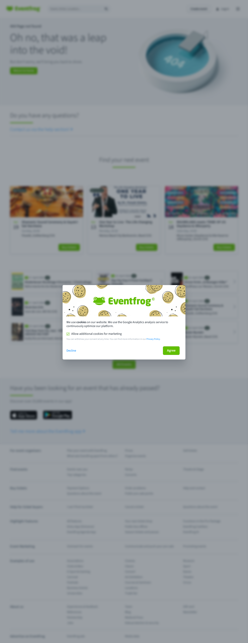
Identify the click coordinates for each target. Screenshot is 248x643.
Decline (71, 351)
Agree (171, 350)
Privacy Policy (153, 339)
